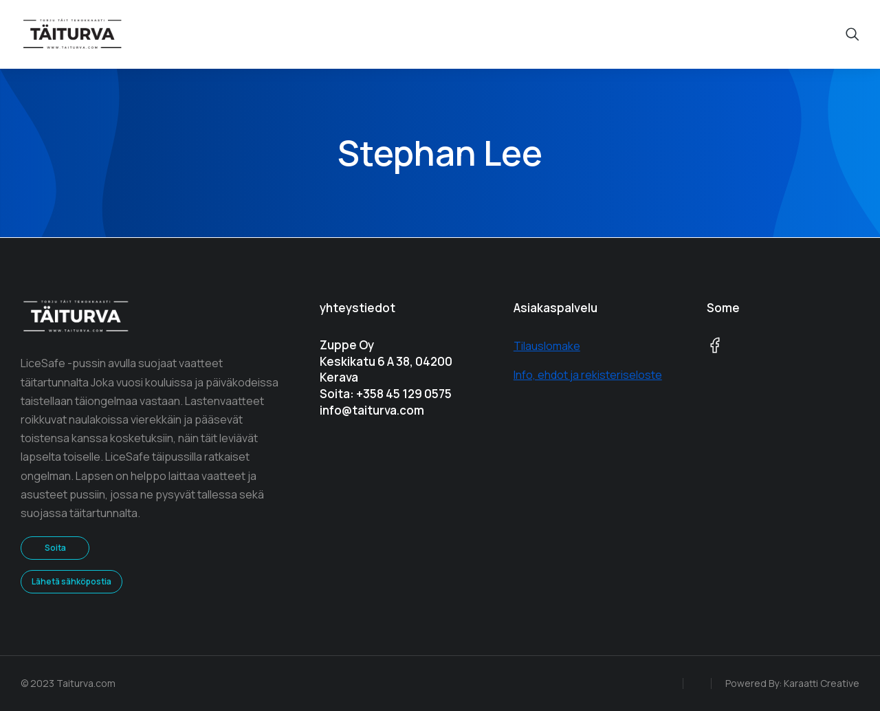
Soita (55, 548)
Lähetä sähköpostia (71, 581)
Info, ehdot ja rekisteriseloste (588, 374)
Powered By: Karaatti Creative (792, 683)
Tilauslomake (547, 345)
